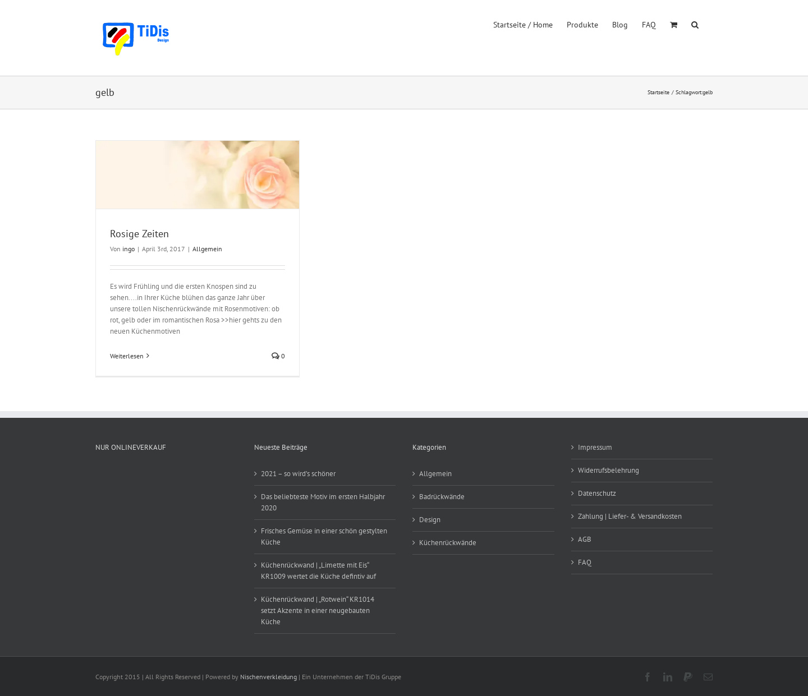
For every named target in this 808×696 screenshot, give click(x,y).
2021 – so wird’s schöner (298, 473)
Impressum (595, 447)
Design (429, 519)
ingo (128, 249)
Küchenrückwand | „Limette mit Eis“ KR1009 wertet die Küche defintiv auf (318, 570)
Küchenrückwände (447, 542)
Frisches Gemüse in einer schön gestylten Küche (324, 536)
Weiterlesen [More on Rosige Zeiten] (127, 356)
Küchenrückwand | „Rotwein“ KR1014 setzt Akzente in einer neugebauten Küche (317, 610)
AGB (584, 539)
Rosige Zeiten (139, 233)
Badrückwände (442, 496)
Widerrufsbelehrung (608, 470)
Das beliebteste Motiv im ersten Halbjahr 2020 (323, 502)
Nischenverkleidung (268, 676)
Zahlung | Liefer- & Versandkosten (630, 516)
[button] (695, 23)
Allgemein (207, 249)
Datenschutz (597, 493)
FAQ (584, 562)
